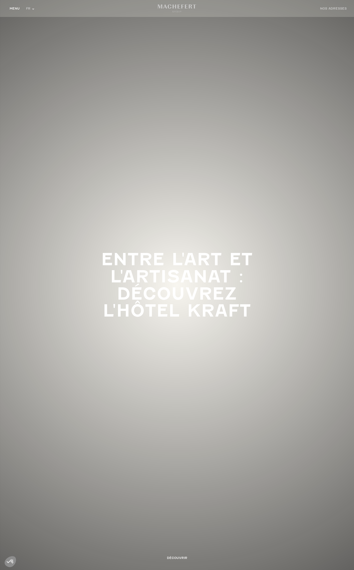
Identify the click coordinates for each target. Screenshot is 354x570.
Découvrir (177, 558)
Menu (15, 8)
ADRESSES (333, 8)
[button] (30, 8)
